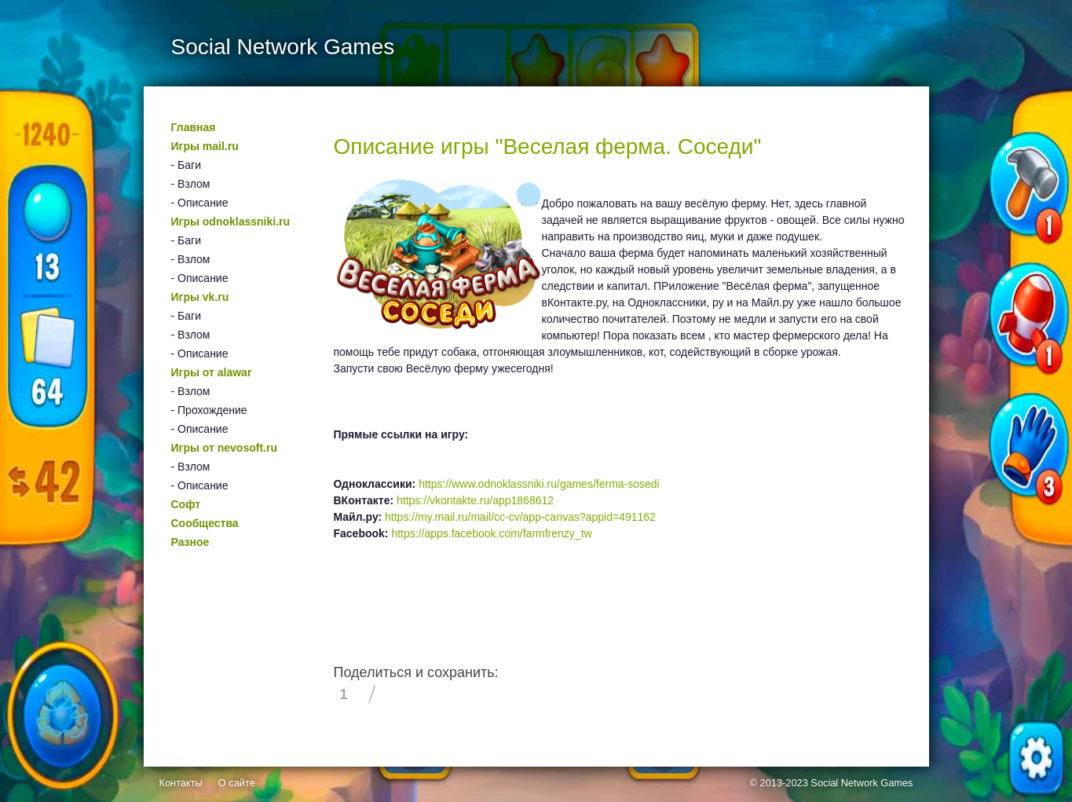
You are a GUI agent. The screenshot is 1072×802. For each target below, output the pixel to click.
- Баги (186, 165)
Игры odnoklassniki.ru (231, 221)
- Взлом (190, 184)
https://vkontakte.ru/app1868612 (475, 500)
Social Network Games (861, 783)
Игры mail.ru (205, 146)
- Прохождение (209, 410)
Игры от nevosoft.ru (224, 447)
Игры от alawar (211, 372)
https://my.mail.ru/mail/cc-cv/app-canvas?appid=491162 (520, 517)
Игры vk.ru (200, 297)
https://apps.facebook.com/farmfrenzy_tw (491, 533)
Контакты (181, 783)
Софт (186, 504)
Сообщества (205, 523)
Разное (190, 542)
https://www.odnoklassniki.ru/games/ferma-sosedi (539, 484)
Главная (193, 127)
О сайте (236, 783)
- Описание (200, 202)
